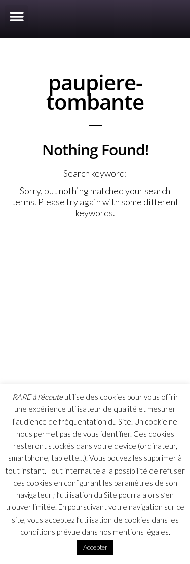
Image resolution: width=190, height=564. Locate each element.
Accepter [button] (95, 547)
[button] (16, 16)
